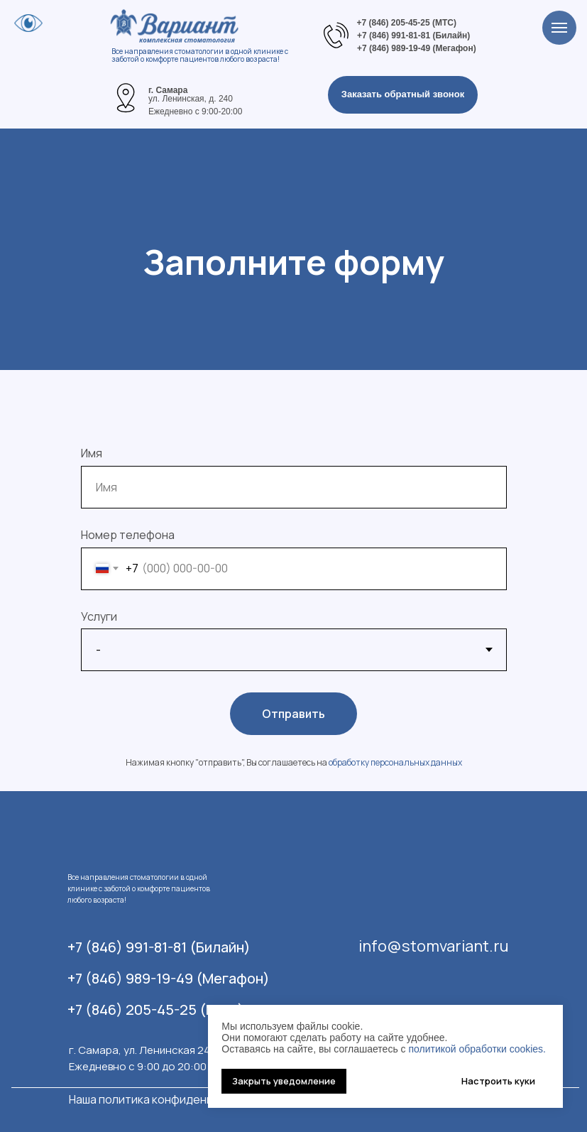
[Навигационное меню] (559, 28)
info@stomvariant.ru (433, 946)
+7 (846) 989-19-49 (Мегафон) (168, 978)
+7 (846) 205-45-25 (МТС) (155, 1009)
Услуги (99, 616)
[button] (403, 95)
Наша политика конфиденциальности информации (206, 1099)
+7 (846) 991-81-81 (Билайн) (159, 947)
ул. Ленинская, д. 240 (190, 99)
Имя (91, 453)
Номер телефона (128, 535)
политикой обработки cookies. (477, 1049)
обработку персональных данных (395, 762)
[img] (126, 98)
